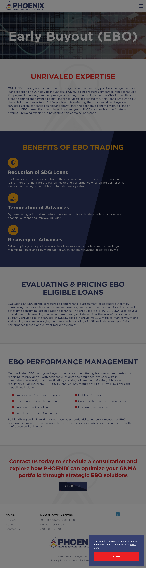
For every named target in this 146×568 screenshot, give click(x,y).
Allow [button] (116, 556)
